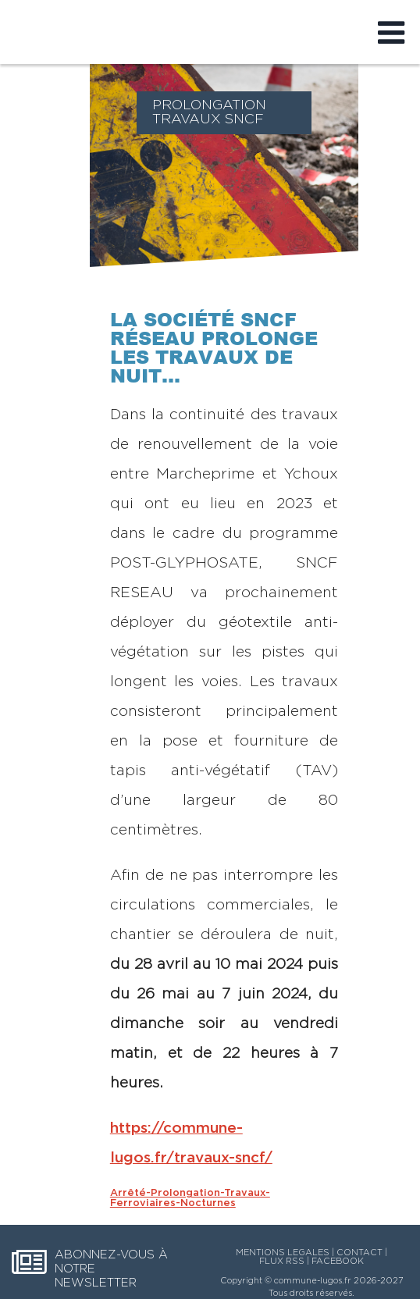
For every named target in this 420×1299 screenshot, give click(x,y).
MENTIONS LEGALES (282, 1252)
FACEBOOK (337, 1261)
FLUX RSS (281, 1261)
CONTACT (359, 1252)
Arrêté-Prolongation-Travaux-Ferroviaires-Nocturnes (190, 1198)
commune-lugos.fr (312, 1280)
